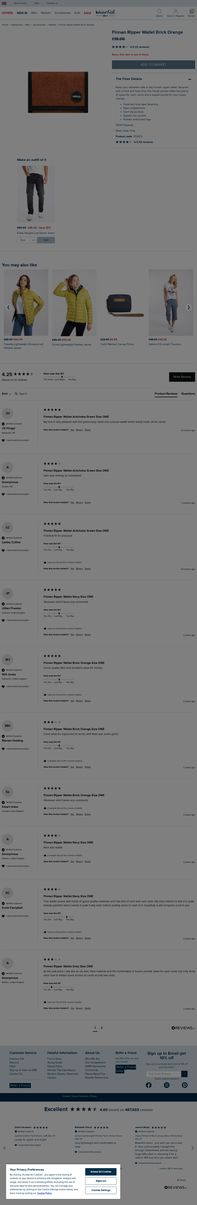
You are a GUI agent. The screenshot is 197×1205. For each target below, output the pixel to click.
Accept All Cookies (101, 1171)
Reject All (101, 1180)
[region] (63, 1181)
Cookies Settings (100, 1190)
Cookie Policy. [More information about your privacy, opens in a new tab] (44, 1193)
